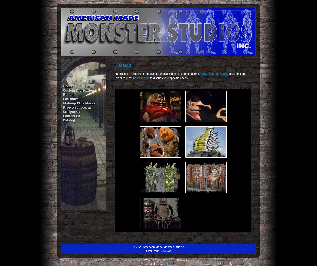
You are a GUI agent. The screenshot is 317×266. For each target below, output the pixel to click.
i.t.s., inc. (167, 264)
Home (68, 86)
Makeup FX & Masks (79, 103)
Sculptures (71, 112)
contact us (142, 78)
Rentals (69, 95)
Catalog (69, 120)
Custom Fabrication (78, 90)
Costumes (71, 99)
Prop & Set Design (77, 107)
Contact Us (71, 116)
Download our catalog (214, 73)
